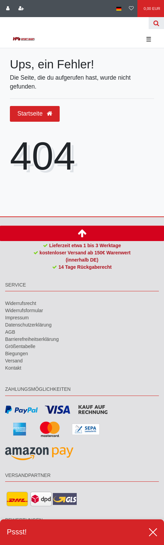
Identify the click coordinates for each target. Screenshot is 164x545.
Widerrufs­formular (24, 310)
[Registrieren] (20, 8)
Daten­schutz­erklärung (28, 325)
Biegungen (16, 353)
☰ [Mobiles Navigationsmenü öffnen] (148, 39)
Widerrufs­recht (20, 303)
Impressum (17, 317)
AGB (10, 332)
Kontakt (13, 368)
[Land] (118, 8)
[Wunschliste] (131, 8)
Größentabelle (20, 346)
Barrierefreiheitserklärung (32, 339)
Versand (14, 360)
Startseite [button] (34, 113)
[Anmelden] (7, 8)
